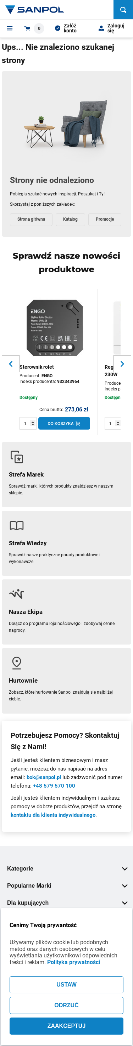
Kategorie (67, 869)
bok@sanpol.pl (44, 777)
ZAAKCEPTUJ (67, 1026)
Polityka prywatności (73, 962)
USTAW (66, 985)
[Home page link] (34, 9)
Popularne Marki (67, 886)
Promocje (105, 219)
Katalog (70, 219)
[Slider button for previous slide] (11, 363)
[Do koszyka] (64, 423)
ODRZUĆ (66, 1005)
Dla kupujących (67, 903)
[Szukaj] (123, 9)
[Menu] (10, 28)
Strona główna (31, 219)
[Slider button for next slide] (122, 363)
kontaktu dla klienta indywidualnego (53, 815)
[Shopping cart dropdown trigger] (34, 28)
